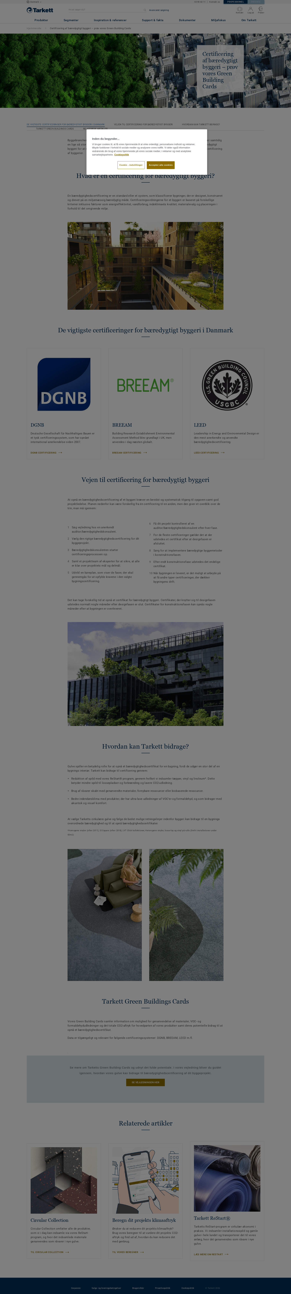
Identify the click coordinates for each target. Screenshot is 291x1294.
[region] (146, 152)
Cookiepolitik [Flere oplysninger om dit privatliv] (121, 154)
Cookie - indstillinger (131, 165)
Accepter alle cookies (161, 165)
